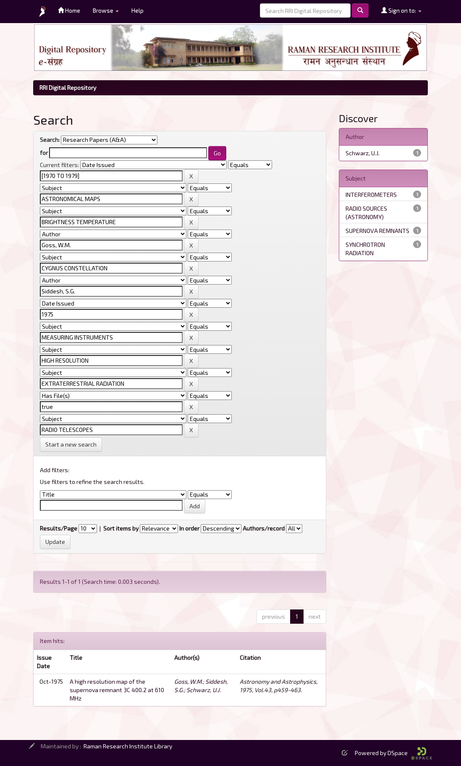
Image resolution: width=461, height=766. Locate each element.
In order (189, 528)
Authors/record (264, 528)
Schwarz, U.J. (203, 689)
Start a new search (71, 444)
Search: (50, 139)
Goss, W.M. (188, 681)
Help (137, 10)
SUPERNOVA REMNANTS (377, 230)
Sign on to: (401, 10)
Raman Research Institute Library (128, 746)
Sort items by (121, 528)
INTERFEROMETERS (371, 194)
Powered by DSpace (393, 752)
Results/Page (58, 528)
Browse (106, 10)
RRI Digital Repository (67, 87)
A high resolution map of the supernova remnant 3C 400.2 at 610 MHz (117, 690)
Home (69, 10)
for (44, 152)
